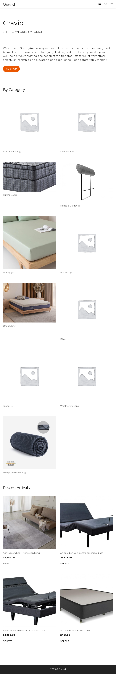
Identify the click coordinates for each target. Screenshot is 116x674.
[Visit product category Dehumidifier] (86, 124)
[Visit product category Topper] (29, 379)
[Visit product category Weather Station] (86, 379)
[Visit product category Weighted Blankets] (29, 445)
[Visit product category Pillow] (86, 312)
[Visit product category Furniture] (29, 180)
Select (7, 563)
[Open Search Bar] (106, 4)
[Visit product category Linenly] (29, 245)
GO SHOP (11, 68)
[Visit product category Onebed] (29, 305)
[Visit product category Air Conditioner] (29, 124)
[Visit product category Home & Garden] (86, 185)
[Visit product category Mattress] (86, 245)
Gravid (9, 4)
